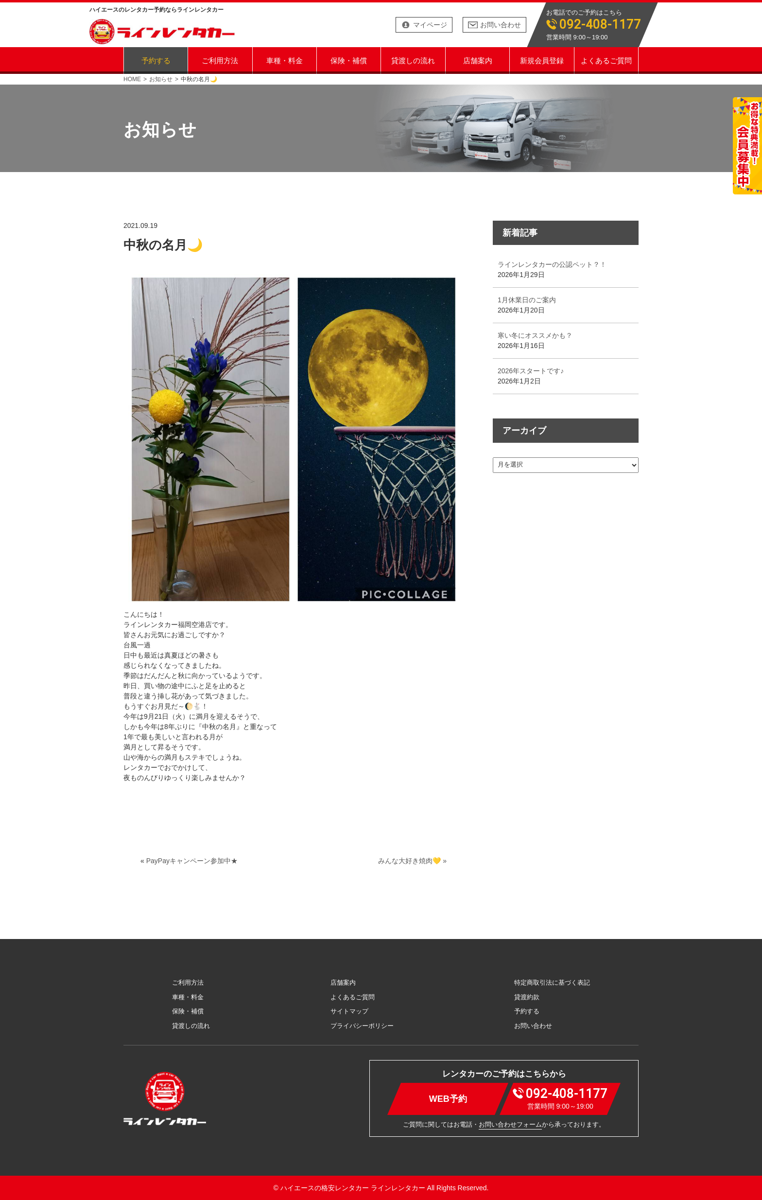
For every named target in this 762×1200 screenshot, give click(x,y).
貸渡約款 (526, 997)
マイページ (430, 25)
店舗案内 (477, 60)
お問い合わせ (500, 25)
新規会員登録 (542, 60)
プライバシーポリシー (362, 1025)
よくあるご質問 (606, 60)
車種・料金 (284, 60)
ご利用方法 (220, 60)
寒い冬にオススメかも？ (535, 335)
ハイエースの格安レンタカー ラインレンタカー (352, 1188)
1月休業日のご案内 (527, 300)
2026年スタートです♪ (531, 371)
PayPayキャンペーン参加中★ (192, 861)
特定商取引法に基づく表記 (552, 982)
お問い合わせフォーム (510, 1124)
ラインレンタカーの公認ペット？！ (552, 264)
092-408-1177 (600, 24)
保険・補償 (348, 60)
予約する (156, 60)
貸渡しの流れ (413, 60)
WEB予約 (448, 1098)
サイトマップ (349, 1011)
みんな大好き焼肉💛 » (412, 861)
